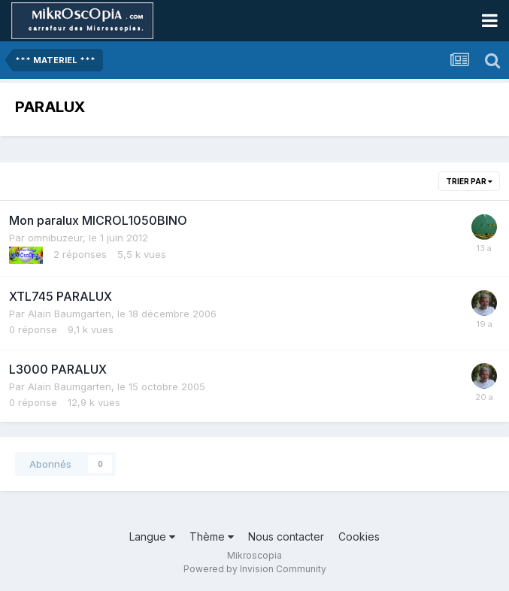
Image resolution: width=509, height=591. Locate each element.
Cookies (359, 536)
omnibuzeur (55, 238)
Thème (211, 536)
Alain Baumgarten (69, 314)
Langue (152, 536)
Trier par (469, 181)
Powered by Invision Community (254, 568)
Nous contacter (286, 536)
